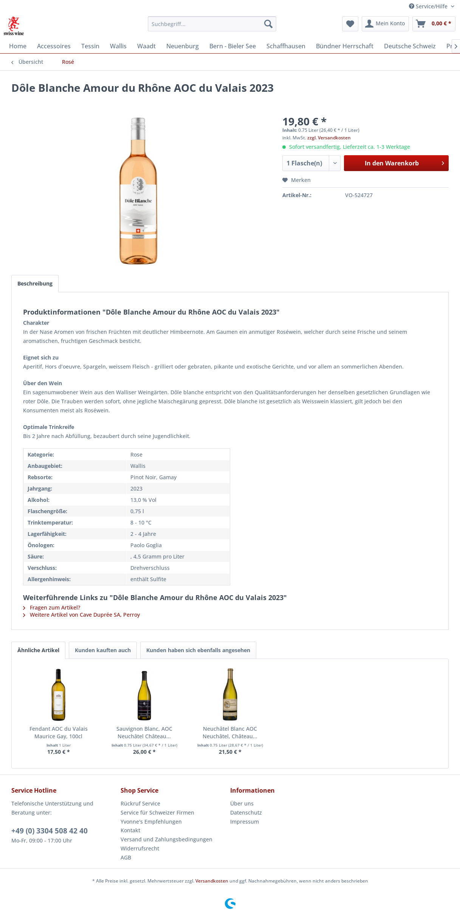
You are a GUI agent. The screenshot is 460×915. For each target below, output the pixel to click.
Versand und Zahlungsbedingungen (166, 839)
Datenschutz (246, 812)
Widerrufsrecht (140, 848)
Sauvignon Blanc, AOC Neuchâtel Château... (144, 732)
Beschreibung (35, 283)
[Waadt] (146, 46)
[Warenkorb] (433, 23)
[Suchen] (268, 23)
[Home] (18, 46)
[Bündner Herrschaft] (345, 46)
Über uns (242, 803)
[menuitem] (212, 23)
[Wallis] (118, 46)
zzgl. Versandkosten (329, 137)
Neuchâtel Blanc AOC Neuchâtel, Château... (230, 732)
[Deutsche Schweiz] (410, 46)
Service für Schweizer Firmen (157, 812)
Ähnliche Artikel (38, 650)
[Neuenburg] (182, 46)
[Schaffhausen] (286, 46)
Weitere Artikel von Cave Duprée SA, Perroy (81, 614)
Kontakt (130, 830)
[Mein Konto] (385, 23)
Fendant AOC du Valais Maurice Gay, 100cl (58, 732)
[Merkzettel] (350, 23)
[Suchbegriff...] (212, 23)
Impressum (244, 821)
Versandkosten (211, 881)
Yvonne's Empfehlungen (151, 821)
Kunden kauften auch (103, 650)
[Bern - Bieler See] (232, 46)
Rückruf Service (140, 803)
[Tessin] (90, 46)
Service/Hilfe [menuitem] (429, 6)
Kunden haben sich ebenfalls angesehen (198, 650)
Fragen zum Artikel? (51, 607)
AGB (126, 857)
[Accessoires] (54, 46)
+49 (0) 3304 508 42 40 (49, 831)
